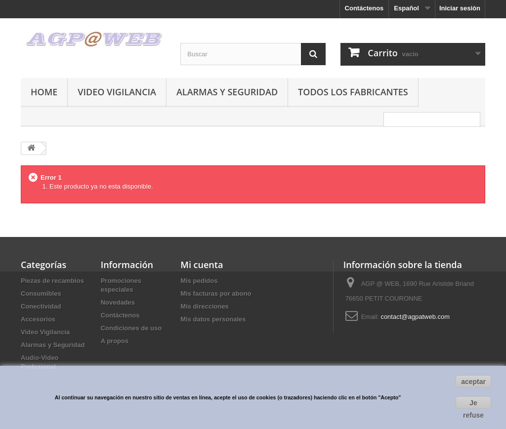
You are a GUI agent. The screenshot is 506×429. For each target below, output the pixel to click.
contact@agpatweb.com (415, 316)
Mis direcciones (204, 306)
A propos (115, 341)
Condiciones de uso (131, 328)
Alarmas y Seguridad (227, 92)
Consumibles (41, 293)
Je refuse (473, 404)
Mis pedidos (198, 280)
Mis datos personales (213, 319)
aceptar (473, 382)
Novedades (118, 302)
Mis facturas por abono (215, 293)
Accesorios (38, 319)
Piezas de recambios (52, 280)
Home (44, 92)
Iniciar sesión (459, 8)
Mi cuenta (201, 265)
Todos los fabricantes (353, 92)
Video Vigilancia (117, 92)
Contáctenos (364, 8)
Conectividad (41, 306)
